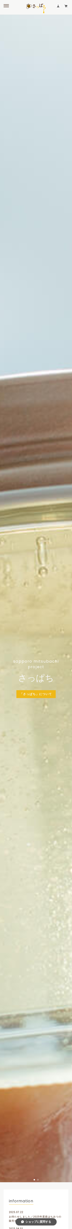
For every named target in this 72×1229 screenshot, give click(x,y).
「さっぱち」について (36, 694)
